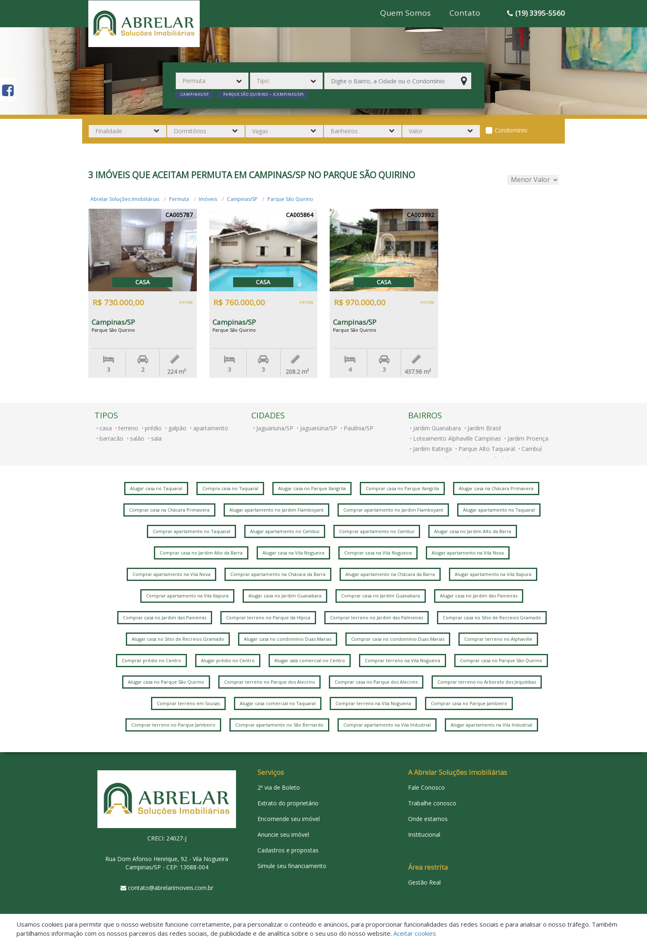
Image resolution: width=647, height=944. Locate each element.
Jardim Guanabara (437, 428)
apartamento (210, 428)
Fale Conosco (426, 787)
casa (105, 428)
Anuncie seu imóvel (283, 834)
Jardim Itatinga (432, 449)
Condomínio (511, 130)
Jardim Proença (528, 438)
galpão (177, 428)
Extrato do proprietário (288, 803)
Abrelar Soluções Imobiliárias (124, 199)
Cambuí (532, 449)
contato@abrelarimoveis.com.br (170, 888)
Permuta (179, 199)
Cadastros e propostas (288, 850)
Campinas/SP (242, 199)
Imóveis (208, 199)
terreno (128, 428)
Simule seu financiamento (291, 866)
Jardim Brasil (484, 428)
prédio (153, 428)
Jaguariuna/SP (274, 428)
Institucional (424, 834)
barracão (111, 438)
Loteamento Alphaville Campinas (457, 438)
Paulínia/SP (358, 428)
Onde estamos (428, 819)
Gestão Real (424, 882)
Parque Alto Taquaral (486, 449)
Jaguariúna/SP (318, 428)
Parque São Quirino (290, 199)
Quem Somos (405, 12)
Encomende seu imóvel (288, 819)
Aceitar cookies (414, 933)
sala (156, 438)
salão (137, 438)
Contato (464, 12)
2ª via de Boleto (278, 787)
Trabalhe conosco (432, 803)
